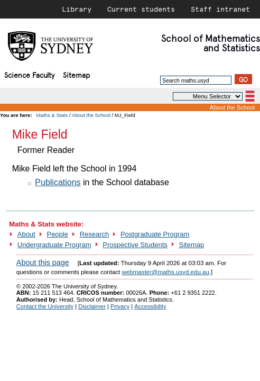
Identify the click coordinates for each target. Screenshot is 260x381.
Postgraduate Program (154, 234)
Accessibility (150, 306)
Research (94, 234)
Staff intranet (220, 9)
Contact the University (44, 306)
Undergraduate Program (54, 245)
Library (76, 9)
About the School (232, 107)
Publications (57, 182)
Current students (141, 9)
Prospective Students (135, 245)
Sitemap (76, 74)
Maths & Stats (52, 115)
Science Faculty (29, 74)
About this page (42, 262)
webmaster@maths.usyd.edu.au (165, 272)
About (26, 234)
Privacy (119, 306)
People (57, 234)
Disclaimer (92, 306)
